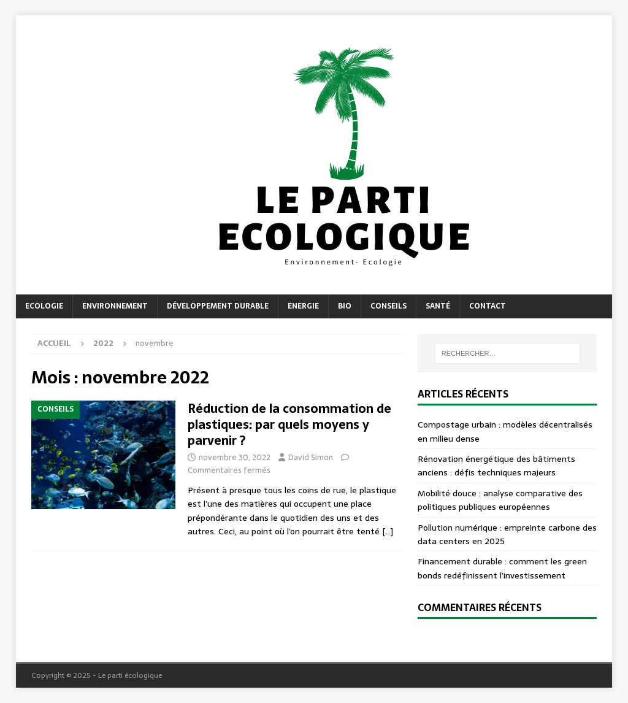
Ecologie (44, 306)
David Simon (310, 457)
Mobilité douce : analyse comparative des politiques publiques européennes (500, 499)
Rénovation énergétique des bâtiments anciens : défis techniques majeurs (496, 465)
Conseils (388, 306)
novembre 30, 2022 (234, 457)
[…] (387, 531)
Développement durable (218, 306)
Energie (303, 306)
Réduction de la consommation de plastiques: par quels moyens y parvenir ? (289, 424)
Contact (487, 306)
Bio (344, 306)
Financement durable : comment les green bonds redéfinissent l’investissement (502, 568)
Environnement (115, 306)
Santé (438, 306)
